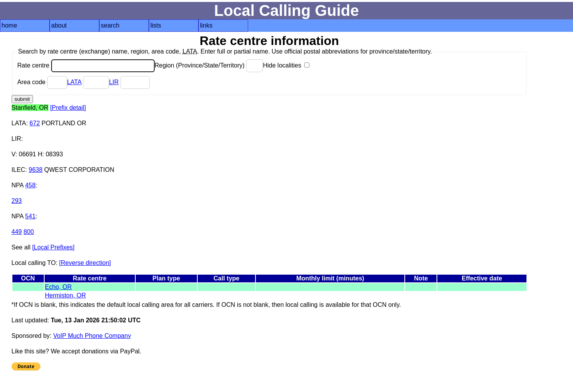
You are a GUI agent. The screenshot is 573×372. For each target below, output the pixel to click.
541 (30, 216)
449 (17, 231)
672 (34, 123)
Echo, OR (58, 287)
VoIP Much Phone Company (92, 335)
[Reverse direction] (85, 263)
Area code (42, 82)
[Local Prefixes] (53, 247)
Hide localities (286, 65)
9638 (36, 169)
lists (155, 25)
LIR (114, 82)
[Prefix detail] (68, 107)
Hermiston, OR (65, 295)
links (206, 25)
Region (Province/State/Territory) (209, 65)
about (59, 25)
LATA (74, 82)
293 (17, 200)
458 (30, 185)
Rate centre (86, 65)
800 (29, 231)
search (110, 25)
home (9, 25)
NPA (18, 185)
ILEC (19, 169)
